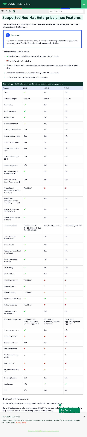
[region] (43, 425)
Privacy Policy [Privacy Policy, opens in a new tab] (21, 423)
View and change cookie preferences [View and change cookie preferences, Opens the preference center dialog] (43, 431)
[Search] (66, 11)
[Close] (84, 416)
